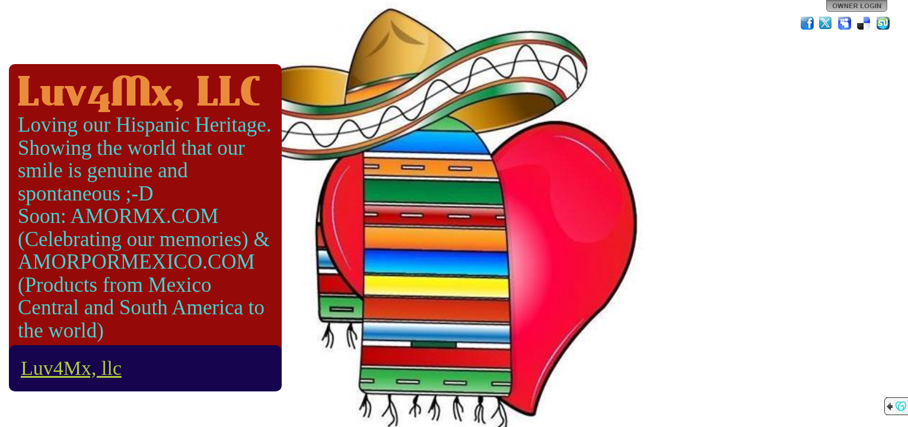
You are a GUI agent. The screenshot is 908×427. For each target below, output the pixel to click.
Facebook (807, 23)
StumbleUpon (883, 23)
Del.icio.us (864, 23)
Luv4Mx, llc (71, 368)
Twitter (826, 23)
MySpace (845, 23)
